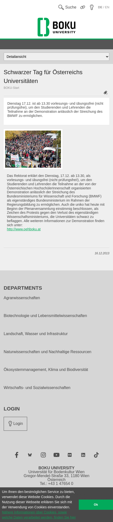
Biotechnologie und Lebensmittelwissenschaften (45, 316)
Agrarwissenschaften (22, 298)
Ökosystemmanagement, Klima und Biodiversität (46, 370)
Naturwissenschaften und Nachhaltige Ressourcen (47, 352)
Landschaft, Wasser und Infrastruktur (36, 334)
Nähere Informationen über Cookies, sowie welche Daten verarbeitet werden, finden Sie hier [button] (39, 514)
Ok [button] (96, 504)
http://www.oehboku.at (24, 229)
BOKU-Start (11, 88)
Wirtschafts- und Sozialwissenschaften (37, 388)
